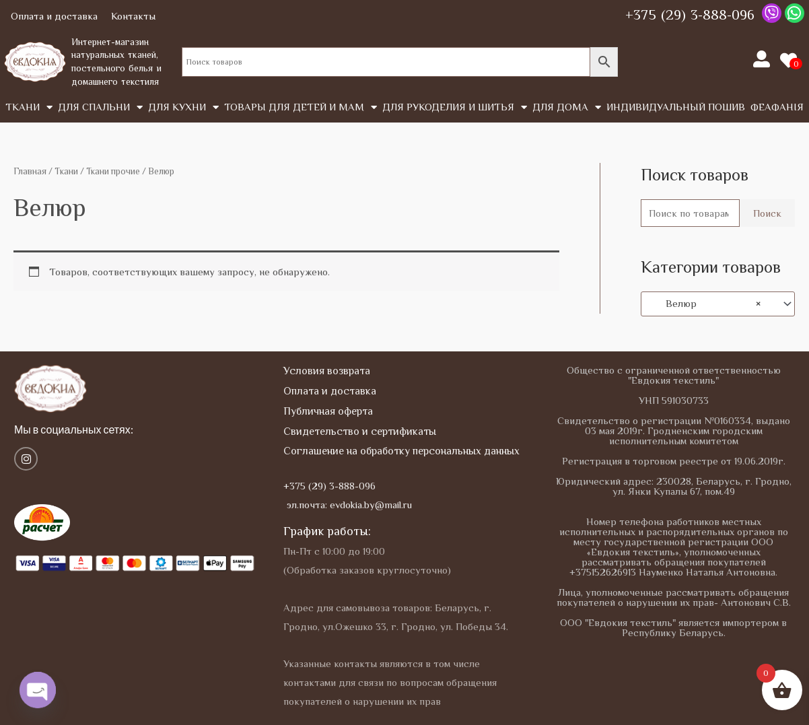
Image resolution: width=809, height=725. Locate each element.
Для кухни (183, 107)
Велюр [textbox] (705, 303)
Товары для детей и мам (300, 107)
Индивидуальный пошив (675, 106)
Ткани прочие (113, 171)
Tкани (28, 107)
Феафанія (777, 106)
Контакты (133, 16)
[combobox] (718, 303)
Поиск (767, 213)
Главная (29, 171)
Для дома (566, 107)
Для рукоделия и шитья (454, 107)
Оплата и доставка (54, 16)
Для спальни (100, 107)
